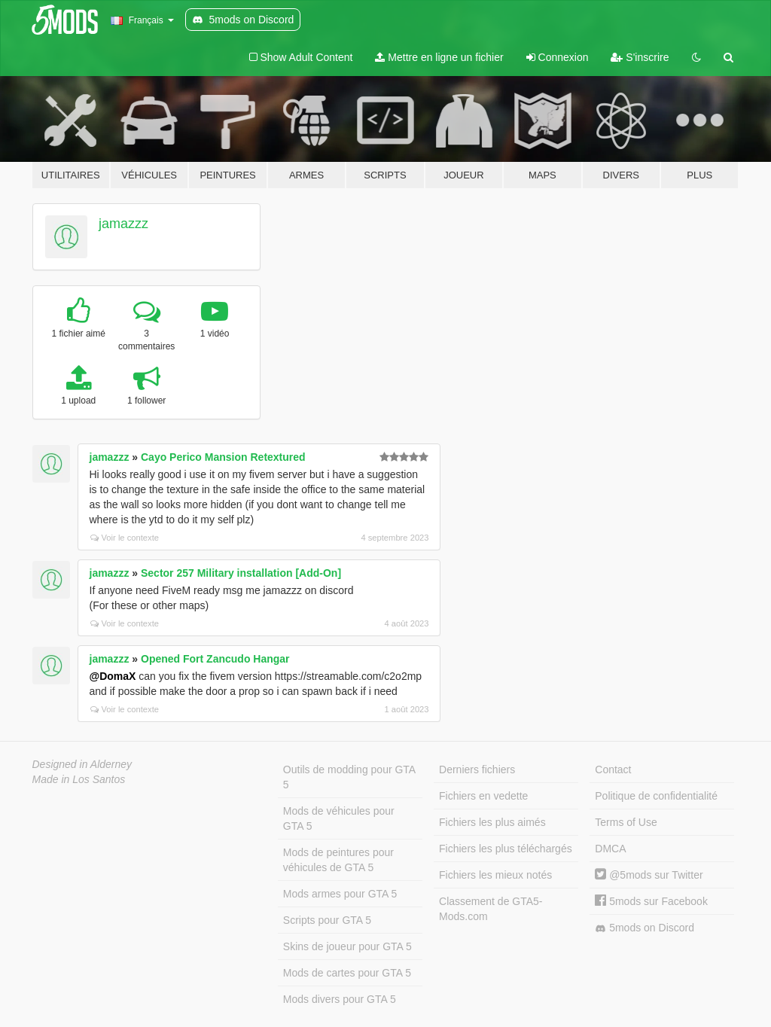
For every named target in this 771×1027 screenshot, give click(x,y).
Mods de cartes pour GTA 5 (347, 973)
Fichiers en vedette (483, 796)
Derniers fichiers (477, 769)
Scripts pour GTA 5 (327, 920)
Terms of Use (626, 822)
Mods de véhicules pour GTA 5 (339, 818)
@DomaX (113, 676)
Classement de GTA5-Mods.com (490, 908)
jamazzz (123, 223)
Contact (613, 769)
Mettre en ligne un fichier (439, 57)
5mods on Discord (644, 928)
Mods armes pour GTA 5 (340, 894)
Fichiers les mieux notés (495, 875)
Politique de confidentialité (656, 796)
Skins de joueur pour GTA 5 (347, 946)
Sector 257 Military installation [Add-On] (241, 573)
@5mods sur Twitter (648, 875)
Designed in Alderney (82, 764)
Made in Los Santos (79, 779)
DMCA (610, 849)
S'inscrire (640, 57)
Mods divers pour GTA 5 (339, 999)
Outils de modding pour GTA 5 (349, 777)
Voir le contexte (125, 537)
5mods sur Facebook (651, 901)
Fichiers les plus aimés (492, 822)
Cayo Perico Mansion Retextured (223, 457)
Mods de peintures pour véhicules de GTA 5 (338, 859)
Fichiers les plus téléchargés (505, 849)
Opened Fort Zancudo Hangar (215, 659)
